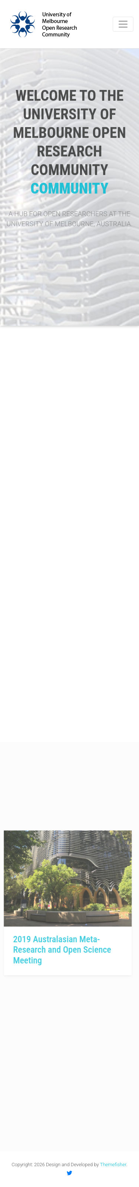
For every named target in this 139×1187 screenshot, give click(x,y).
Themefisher (113, 1164)
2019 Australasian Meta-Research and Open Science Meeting (56, 950)
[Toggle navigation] (123, 24)
